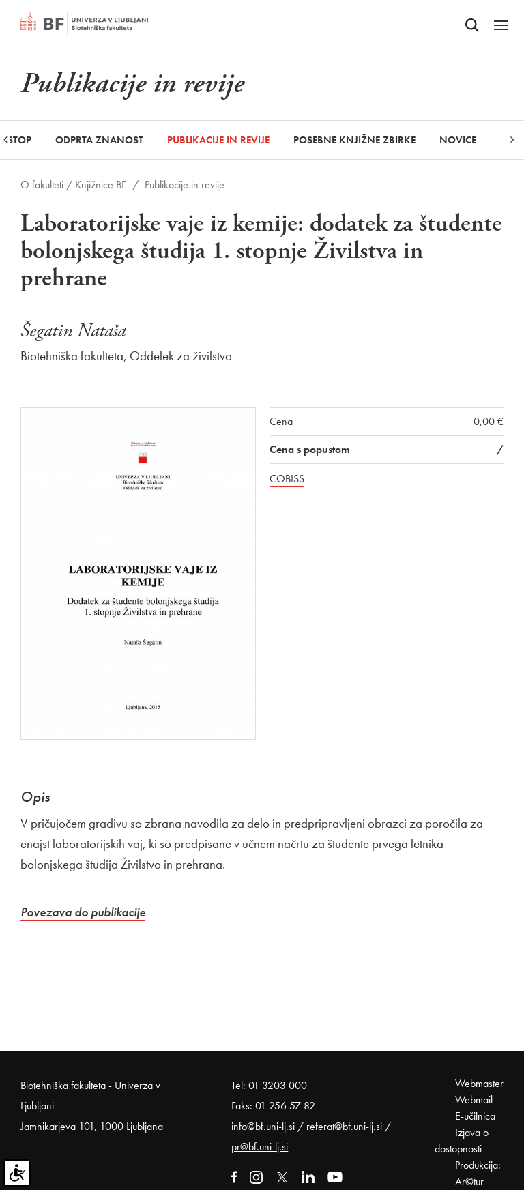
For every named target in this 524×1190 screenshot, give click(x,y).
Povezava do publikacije (82, 911)
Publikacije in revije (218, 140)
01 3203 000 (277, 1085)
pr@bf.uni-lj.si (259, 1147)
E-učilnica (475, 1116)
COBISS (287, 478)
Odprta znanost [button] (99, 140)
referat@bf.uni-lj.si (344, 1126)
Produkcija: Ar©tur (478, 1173)
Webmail (474, 1099)
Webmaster (479, 1083)
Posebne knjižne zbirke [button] (354, 140)
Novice (457, 140)
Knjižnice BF (100, 184)
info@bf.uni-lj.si (263, 1126)
